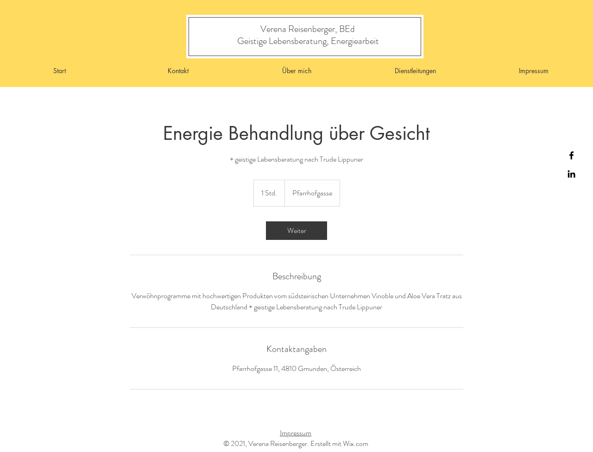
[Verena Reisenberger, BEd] (307, 29)
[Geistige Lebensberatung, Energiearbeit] (308, 41)
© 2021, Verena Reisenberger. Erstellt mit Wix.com (295, 443)
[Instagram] (571, 174)
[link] (296, 230)
